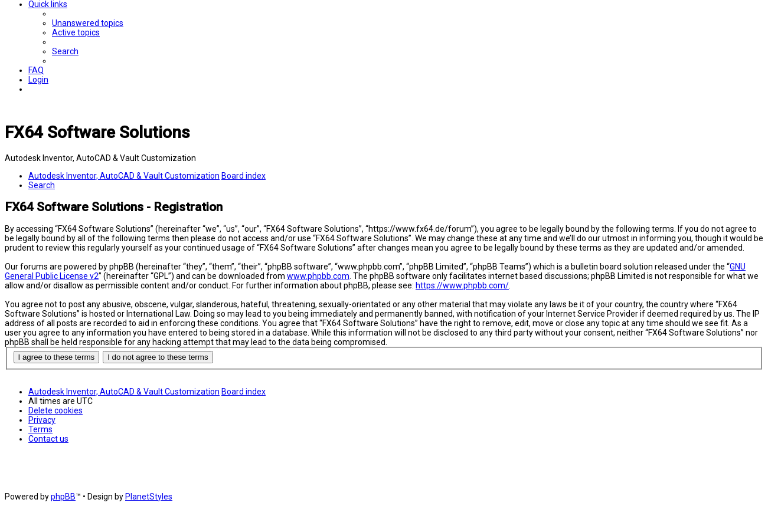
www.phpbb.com (318, 276)
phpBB (63, 496)
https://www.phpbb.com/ (462, 285)
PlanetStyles (148, 496)
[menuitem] (87, 23)
